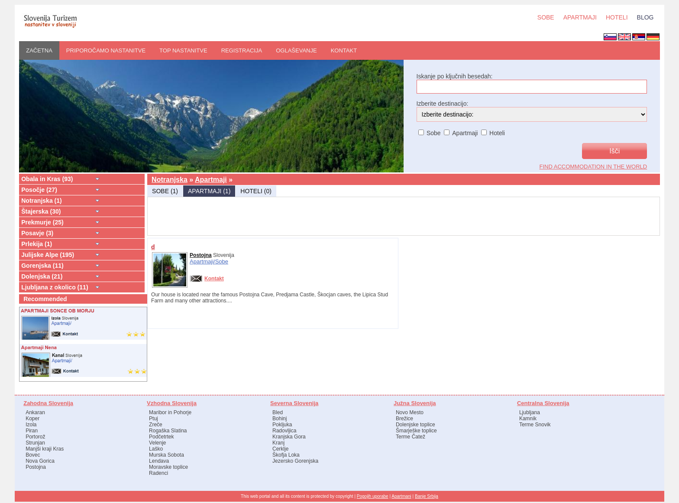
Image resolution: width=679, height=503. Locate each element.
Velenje (157, 443)
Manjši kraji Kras (45, 449)
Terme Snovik (535, 425)
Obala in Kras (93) (47, 178)
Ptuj (153, 418)
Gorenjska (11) (42, 265)
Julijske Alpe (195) (47, 254)
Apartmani (401, 496)
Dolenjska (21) (41, 276)
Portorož (35, 437)
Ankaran (35, 412)
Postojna (201, 255)
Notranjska (170, 179)
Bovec (33, 455)
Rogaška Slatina (168, 431)
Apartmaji (211, 179)
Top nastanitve (183, 50)
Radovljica (284, 431)
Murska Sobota (166, 455)
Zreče (155, 425)
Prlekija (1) (36, 243)
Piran (32, 431)
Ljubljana (529, 412)
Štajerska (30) (41, 211)
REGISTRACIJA (241, 50)
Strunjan (35, 443)
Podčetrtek (161, 437)
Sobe (221, 261)
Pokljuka (282, 425)
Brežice (404, 418)
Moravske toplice (168, 467)
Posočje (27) (39, 189)
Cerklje (280, 449)
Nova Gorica (40, 461)
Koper (32, 418)
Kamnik (528, 418)
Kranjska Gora (289, 437)
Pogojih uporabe (372, 496)
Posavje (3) (37, 233)
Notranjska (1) (41, 200)
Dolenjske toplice (415, 425)
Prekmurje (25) (42, 222)
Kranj (278, 443)
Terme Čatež (410, 437)
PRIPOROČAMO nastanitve (106, 50)
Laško (156, 449)
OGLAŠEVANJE (296, 50)
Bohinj (279, 418)
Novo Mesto (410, 412)
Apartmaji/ (202, 261)
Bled (277, 412)
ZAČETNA (39, 50)
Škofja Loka (286, 455)
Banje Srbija (426, 496)
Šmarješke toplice (416, 431)
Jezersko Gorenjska (295, 461)
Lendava (159, 461)
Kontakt (344, 50)
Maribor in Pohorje (170, 412)
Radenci (158, 473)
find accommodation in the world (593, 166)
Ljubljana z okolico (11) (54, 287)
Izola (31, 425)
